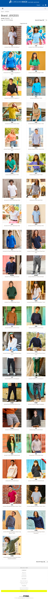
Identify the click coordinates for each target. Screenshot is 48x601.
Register (38, 5)
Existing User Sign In (24, 582)
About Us (24, 572)
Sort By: (2, 18)
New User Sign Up (24, 580)
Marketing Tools (24, 583)
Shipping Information (24, 589)
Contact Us (24, 573)
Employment (23, 576)
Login (43, 5)
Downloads (24, 575)
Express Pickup (24, 591)
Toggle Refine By (23, 23)
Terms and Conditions (24, 587)
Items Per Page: (41, 20)
